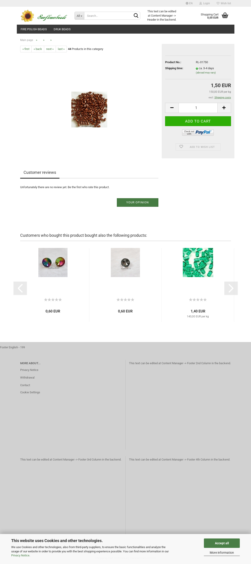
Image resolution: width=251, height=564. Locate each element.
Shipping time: (174, 68)
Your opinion (137, 202)
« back (38, 49)
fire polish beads (34, 29)
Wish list (224, 3)
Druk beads (62, 29)
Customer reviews (40, 172)
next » (50, 49)
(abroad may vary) (206, 72)
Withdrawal (27, 377)
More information (222, 552)
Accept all (222, 543)
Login (204, 3)
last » (61, 49)
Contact (25, 385)
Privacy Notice (20, 555)
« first (25, 49)
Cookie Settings (30, 392)
